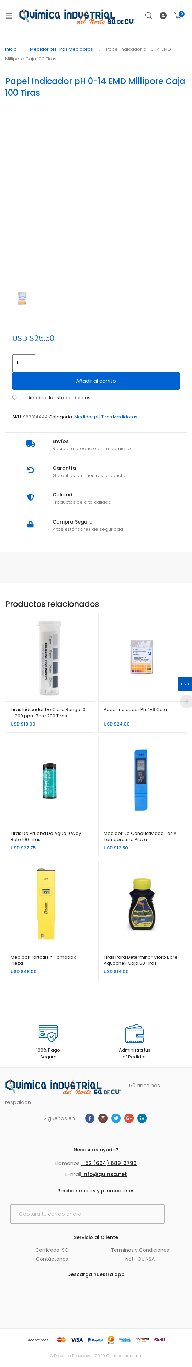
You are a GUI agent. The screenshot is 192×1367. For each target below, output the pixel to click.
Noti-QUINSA (140, 1259)
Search (149, 15)
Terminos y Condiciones (140, 1250)
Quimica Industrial (124, 1355)
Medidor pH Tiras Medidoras (61, 49)
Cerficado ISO (52, 1250)
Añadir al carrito (96, 380)
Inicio (11, 49)
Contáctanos (52, 1259)
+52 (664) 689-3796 (109, 1163)
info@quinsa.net (104, 1174)
